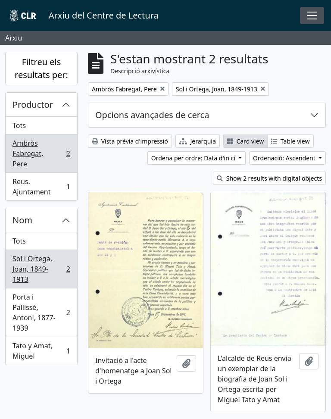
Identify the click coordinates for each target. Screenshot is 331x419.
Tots (19, 125)
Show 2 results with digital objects (269, 178)
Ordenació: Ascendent (285, 158)
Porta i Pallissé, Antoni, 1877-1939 (41, 312)
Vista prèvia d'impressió (130, 141)
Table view (290, 141)
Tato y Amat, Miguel (41, 351)
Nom (22, 220)
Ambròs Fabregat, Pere (41, 153)
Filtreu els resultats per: (41, 68)
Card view (245, 141)
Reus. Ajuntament (41, 187)
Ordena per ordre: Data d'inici (194, 158)
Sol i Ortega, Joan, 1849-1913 (41, 269)
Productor (32, 104)
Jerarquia (197, 141)
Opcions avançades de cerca (152, 115)
